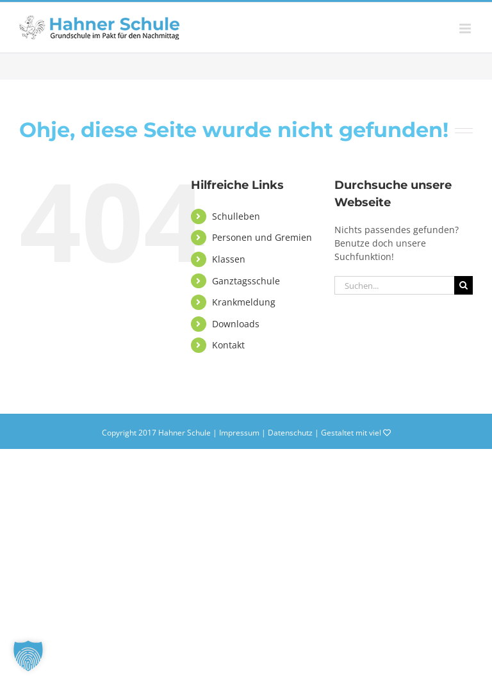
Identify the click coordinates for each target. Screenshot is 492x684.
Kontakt (228, 345)
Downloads (235, 324)
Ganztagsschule (246, 281)
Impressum (239, 432)
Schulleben (236, 216)
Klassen (228, 259)
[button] (28, 656)
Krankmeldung (243, 302)
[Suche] (463, 285)
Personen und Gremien (262, 237)
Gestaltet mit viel (356, 432)
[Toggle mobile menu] (466, 28)
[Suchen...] (394, 285)
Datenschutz (290, 432)
